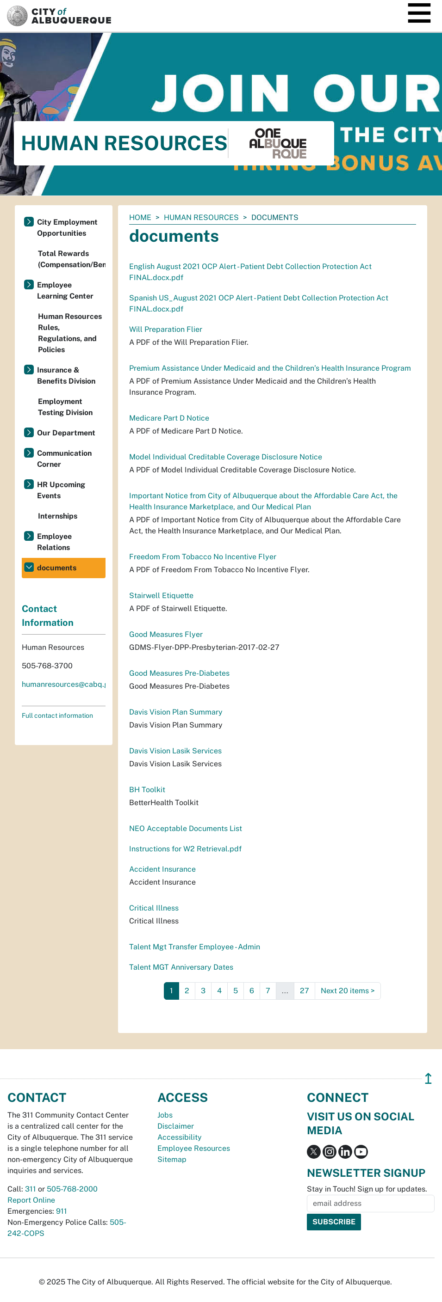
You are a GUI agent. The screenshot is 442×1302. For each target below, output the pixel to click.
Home (140, 217)
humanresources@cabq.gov (69, 684)
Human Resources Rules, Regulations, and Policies (70, 333)
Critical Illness (154, 908)
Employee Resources (193, 1148)
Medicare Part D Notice (169, 418)
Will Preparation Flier (165, 329)
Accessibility (179, 1137)
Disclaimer (175, 1126)
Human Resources (201, 217)
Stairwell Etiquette (161, 595)
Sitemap (172, 1159)
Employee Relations (54, 542)
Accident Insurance (162, 869)
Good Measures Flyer (166, 634)
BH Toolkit (147, 789)
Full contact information (57, 715)
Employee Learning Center (65, 290)
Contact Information (48, 615)
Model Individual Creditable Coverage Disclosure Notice (225, 456)
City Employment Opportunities (67, 228)
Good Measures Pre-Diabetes (179, 673)
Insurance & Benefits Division (66, 375)
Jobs (165, 1115)
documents (56, 567)
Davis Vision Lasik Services (175, 750)
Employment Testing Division (65, 407)
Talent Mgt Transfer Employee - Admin (194, 946)
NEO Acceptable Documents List (185, 828)
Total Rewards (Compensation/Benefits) (72, 259)
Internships (57, 516)
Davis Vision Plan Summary (176, 712)
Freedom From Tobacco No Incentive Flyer (202, 556)
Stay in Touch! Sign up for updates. (367, 1189)
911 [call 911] (61, 1211)
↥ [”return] (428, 1078)
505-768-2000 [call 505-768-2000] (72, 1189)
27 (304, 990)
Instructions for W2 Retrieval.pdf (185, 848)
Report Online (31, 1200)
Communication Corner (64, 459)
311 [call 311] (30, 1189)
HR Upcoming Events (61, 490)
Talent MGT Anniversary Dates (181, 967)
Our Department (66, 432)
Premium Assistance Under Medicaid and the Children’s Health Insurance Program (270, 368)
